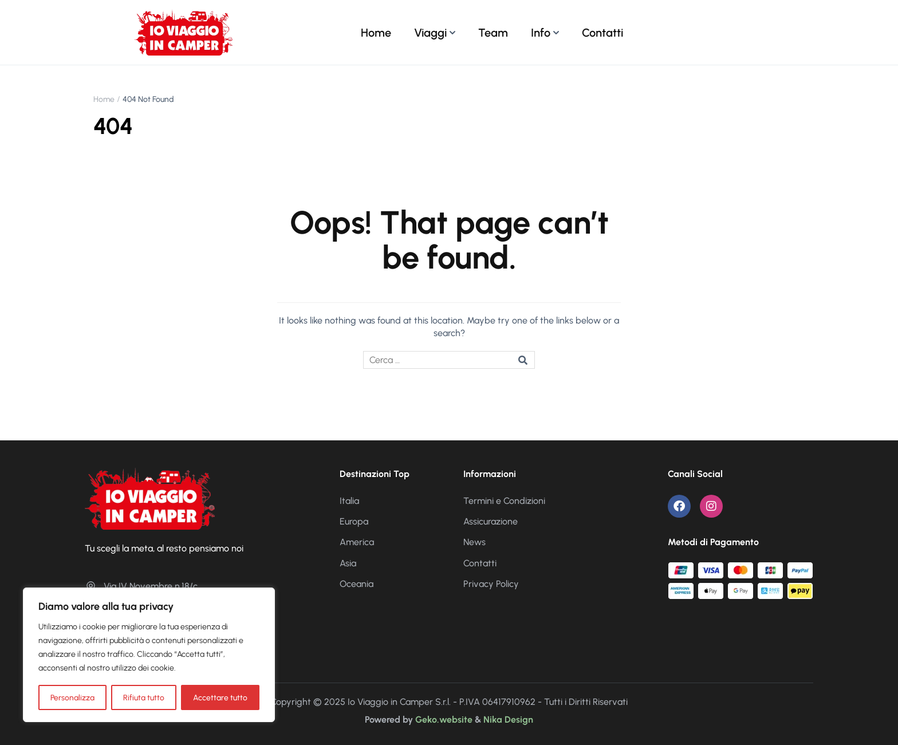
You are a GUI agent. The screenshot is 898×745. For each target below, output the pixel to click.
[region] (149, 655)
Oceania (356, 583)
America (357, 542)
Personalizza (72, 697)
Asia (348, 563)
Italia (349, 500)
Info (540, 33)
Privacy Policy (491, 583)
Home (376, 33)
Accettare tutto (220, 697)
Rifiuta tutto (143, 697)
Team (493, 33)
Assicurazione (490, 521)
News (474, 542)
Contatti (602, 33)
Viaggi (430, 33)
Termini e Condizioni (504, 500)
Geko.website (443, 719)
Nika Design (508, 719)
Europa (354, 521)
